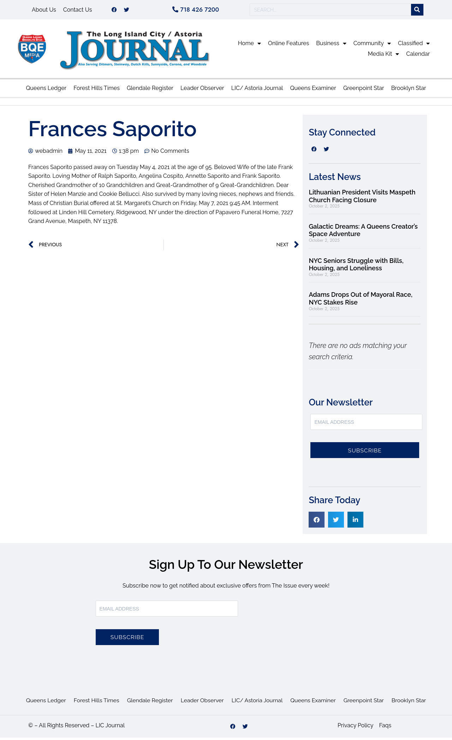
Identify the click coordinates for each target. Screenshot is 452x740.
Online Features (288, 45)
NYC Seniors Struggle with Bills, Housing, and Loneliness (356, 267)
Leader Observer (202, 90)
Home (249, 46)
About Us (44, 10)
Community (372, 46)
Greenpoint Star (363, 90)
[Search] (417, 11)
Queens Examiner (313, 90)
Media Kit (383, 56)
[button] (317, 522)
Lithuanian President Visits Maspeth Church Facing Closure (362, 198)
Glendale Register (150, 90)
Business (331, 46)
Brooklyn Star (408, 90)
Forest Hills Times (96, 90)
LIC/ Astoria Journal (257, 90)
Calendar (418, 56)
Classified (414, 46)
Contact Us (77, 10)
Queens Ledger (46, 90)
